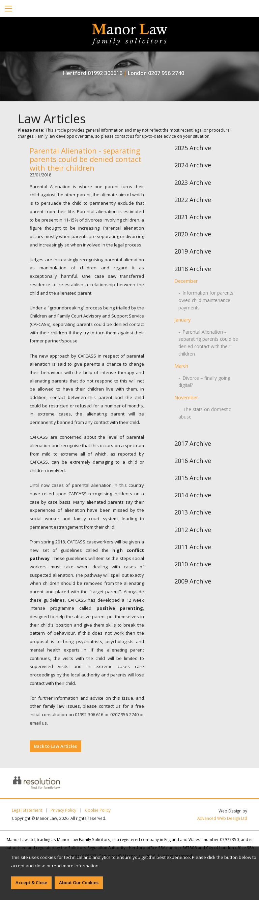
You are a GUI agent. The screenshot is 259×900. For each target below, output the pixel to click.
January (182, 319)
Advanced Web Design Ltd (222, 818)
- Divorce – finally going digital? (202, 380)
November (186, 396)
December (186, 281)
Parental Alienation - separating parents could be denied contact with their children (85, 159)
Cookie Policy (98, 810)
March (181, 365)
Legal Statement (27, 810)
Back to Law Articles (55, 746)
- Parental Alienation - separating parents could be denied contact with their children (207, 342)
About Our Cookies (78, 882)
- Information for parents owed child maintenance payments (204, 300)
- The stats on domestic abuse (202, 411)
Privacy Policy (63, 810)
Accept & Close (31, 882)
